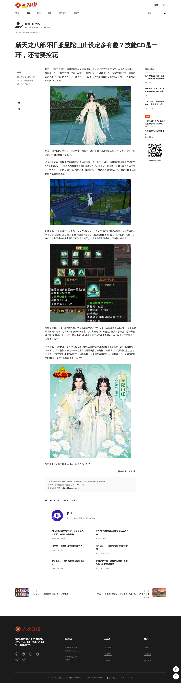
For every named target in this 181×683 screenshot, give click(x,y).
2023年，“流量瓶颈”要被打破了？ (67, 546)
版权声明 (108, 654)
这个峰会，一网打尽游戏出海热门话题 (112, 547)
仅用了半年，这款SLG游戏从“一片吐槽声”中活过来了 (154, 103)
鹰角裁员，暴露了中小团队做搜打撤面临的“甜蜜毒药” (155, 90)
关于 (164, 5)
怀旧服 (65, 500)
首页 (17, 13)
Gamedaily (80, 485)
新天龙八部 (54, 500)
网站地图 (147, 661)
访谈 (39, 13)
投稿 (156, 5)
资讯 (28, 13)
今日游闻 (147, 654)
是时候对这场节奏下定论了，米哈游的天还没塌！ (154, 77)
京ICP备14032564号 (95, 678)
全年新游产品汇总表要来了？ (154, 132)
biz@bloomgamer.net (71, 488)
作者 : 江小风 (32, 23)
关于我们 (108, 647)
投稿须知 (108, 661)
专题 (146, 647)
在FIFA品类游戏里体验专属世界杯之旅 (112, 533)
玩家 (74, 500)
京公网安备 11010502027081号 (120, 678)
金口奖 (76, 13)
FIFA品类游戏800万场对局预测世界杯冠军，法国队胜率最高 (67, 533)
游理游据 (62, 13)
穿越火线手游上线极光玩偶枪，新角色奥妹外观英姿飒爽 (112, 562)
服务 (50, 13)
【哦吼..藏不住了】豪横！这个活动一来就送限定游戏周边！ (155, 122)
